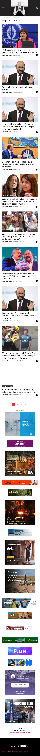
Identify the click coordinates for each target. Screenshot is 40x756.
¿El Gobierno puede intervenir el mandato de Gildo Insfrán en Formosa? (19, 51)
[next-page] (25, 404)
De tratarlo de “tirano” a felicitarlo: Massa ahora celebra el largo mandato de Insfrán (19, 164)
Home (3, 17)
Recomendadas (6, 83)
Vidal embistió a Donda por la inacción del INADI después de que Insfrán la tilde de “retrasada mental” (19, 201)
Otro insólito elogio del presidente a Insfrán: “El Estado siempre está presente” (18, 276)
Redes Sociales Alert (8, 46)
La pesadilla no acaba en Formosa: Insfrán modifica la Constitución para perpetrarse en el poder (18, 126)
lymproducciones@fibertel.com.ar (20, 733)
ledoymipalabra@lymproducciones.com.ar (15, 752)
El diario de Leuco (7, 55)
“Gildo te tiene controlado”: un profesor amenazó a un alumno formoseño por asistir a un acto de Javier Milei (19, 355)
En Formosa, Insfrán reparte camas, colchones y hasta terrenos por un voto (19, 390)
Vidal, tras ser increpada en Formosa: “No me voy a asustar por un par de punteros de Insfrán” (18, 236)
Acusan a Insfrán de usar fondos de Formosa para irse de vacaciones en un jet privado (19, 315)
